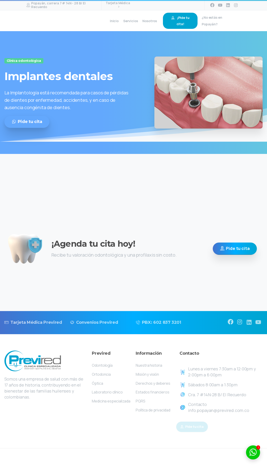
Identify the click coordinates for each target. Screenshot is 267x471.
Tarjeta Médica (118, 5)
